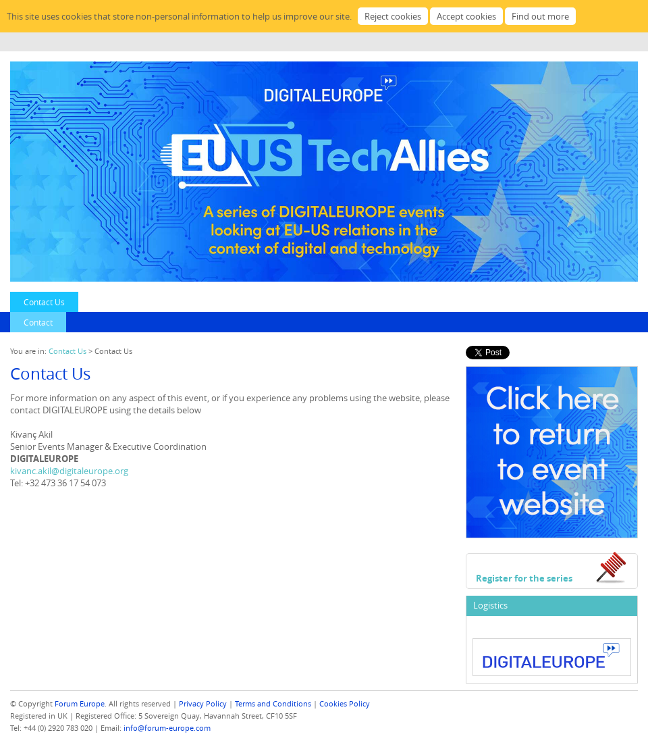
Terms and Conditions (273, 703)
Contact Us (44, 302)
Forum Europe (80, 703)
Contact (38, 322)
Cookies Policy (344, 703)
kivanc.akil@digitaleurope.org (69, 471)
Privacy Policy (203, 703)
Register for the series (524, 578)
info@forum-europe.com (167, 728)
